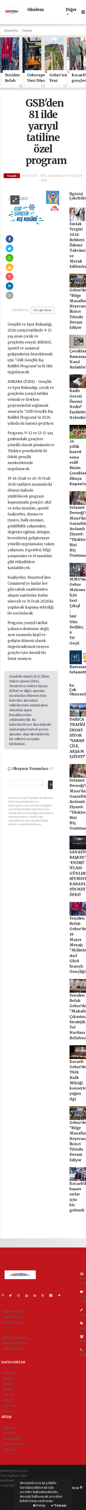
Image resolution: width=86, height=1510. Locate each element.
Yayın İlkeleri (13, 1317)
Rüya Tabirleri (14, 1444)
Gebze (7, 1400)
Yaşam (27, 31)
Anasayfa (11, 31)
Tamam (59, 1505)
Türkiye (9, 1378)
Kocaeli (8, 1395)
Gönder (51, 784)
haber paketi (10, 1495)
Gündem (35, 9)
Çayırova (10, 1406)
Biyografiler (12, 1438)
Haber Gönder (14, 1349)
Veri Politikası (13, 1322)
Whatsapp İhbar (15, 1343)
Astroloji (9, 1449)
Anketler (9, 1433)
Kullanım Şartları (16, 1338)
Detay (39, 1505)
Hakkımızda (12, 1311)
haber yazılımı (11, 1490)
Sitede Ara (10, 1427)
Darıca (8, 1411)
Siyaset (8, 1384)
